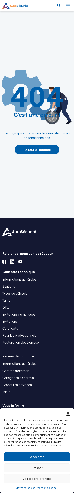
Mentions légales (25, 488)
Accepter (37, 457)
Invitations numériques (18, 314)
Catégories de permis (18, 378)
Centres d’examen (15, 371)
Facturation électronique (20, 342)
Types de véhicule (14, 293)
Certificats (10, 328)
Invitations (10, 321)
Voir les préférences (37, 479)
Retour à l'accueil (37, 150)
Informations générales (19, 279)
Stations (8, 286)
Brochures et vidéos (17, 385)
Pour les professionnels (19, 335)
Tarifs (6, 300)
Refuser (37, 468)
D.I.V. (5, 307)
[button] (68, 413)
